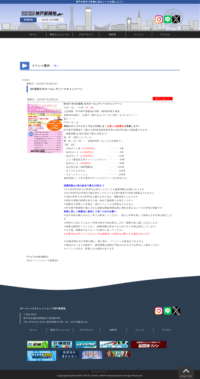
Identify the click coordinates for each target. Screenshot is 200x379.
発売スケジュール (59, 34)
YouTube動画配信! (38, 256)
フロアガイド (86, 34)
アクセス (165, 34)
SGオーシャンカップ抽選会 (42, 260)
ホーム (33, 34)
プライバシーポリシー (100, 371)
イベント (139, 34)
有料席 (112, 34)
